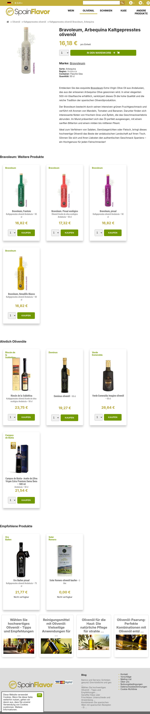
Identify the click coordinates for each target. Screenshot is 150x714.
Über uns (125, 681)
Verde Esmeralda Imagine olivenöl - (108, 397)
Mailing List (126, 679)
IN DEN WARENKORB (103, 53)
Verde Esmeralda (97, 353)
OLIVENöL (88, 10)
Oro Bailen (8, 538)
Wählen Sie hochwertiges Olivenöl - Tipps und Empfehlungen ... (19, 627)
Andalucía (72, 71)
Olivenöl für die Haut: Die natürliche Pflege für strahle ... (93, 625)
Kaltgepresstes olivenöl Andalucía (19, 214)
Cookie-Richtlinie (129, 689)
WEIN (71, 10)
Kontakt (124, 674)
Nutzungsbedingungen (132, 684)
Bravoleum (77, 63)
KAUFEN (26, 232)
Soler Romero (52, 538)
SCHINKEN (106, 10)
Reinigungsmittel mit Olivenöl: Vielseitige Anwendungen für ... (56, 627)
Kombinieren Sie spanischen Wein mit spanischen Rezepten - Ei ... (96, 705)
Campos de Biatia (9, 436)
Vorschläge (126, 676)
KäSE (124, 10)
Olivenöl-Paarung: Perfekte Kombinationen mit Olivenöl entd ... (131, 625)
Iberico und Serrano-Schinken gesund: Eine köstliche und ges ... (96, 682)
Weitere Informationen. (12, 708)
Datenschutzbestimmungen (134, 686)
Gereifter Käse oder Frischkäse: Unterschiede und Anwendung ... (95, 697)
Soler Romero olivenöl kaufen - (65, 581)
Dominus (53, 352)
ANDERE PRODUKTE (141, 12)
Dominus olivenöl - (65, 396)
